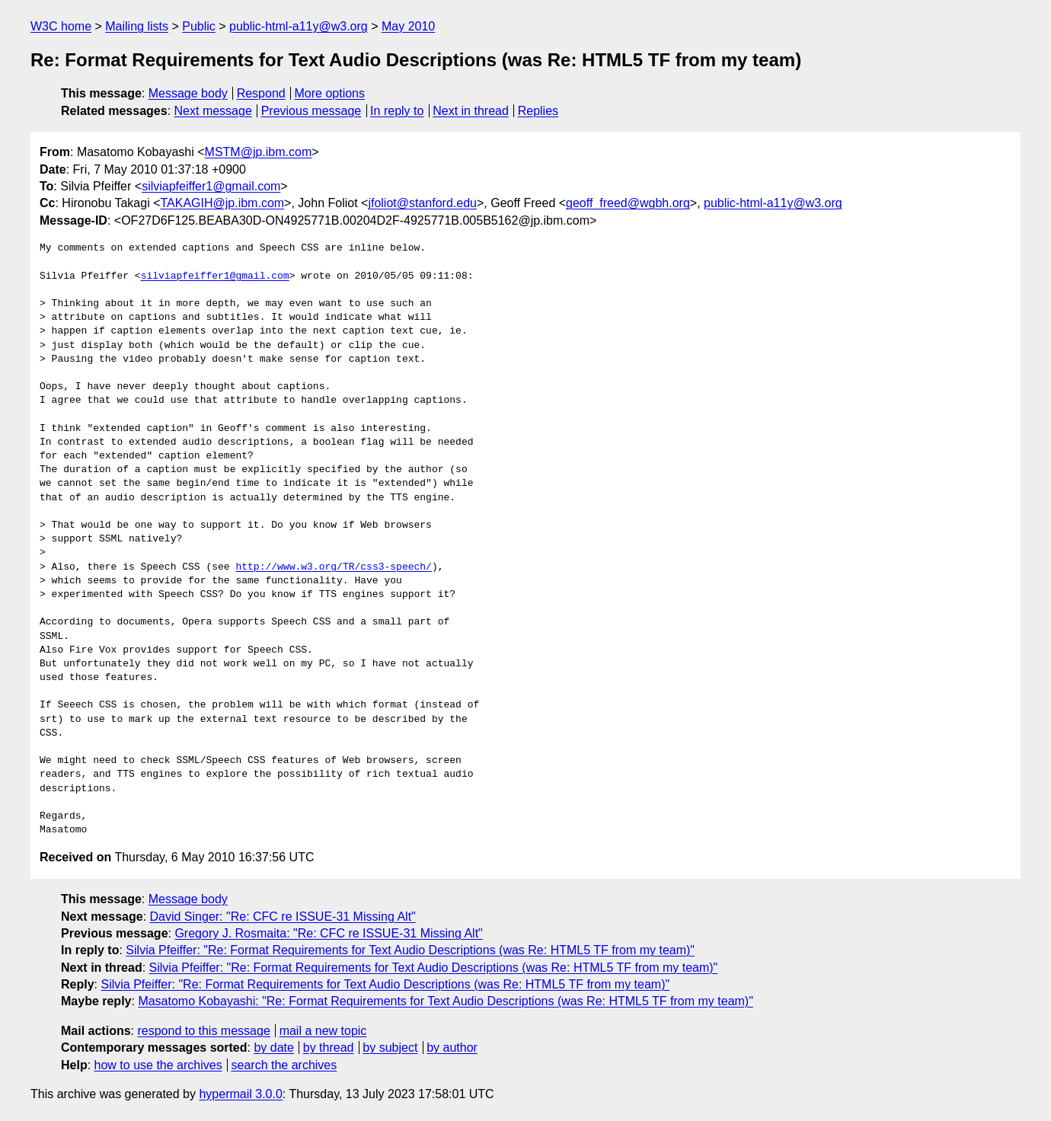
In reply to (396, 110)
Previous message (311, 110)
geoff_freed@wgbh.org (628, 202)
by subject (390, 1047)
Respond (261, 93)
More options (330, 93)
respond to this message (203, 1030)
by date (273, 1047)
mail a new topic (323, 1030)
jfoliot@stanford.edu (422, 202)
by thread (328, 1047)
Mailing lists (136, 26)
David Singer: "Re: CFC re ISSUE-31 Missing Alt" (283, 916)
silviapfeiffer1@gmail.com (211, 186)
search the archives (284, 1065)
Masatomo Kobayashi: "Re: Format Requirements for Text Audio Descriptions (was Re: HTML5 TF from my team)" (445, 1001)
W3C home (60, 26)
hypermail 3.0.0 (240, 1093)
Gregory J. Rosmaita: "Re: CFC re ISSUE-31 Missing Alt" (328, 933)
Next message (213, 110)
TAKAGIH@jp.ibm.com (222, 202)
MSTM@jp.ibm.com (258, 151)
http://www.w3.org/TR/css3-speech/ (333, 567)
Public (199, 26)
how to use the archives (158, 1065)
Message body (188, 93)
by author (452, 1047)
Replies (538, 110)
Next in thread (471, 110)
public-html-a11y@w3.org (298, 26)
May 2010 (408, 26)
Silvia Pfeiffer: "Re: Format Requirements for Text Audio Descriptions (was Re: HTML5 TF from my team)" (410, 950)
